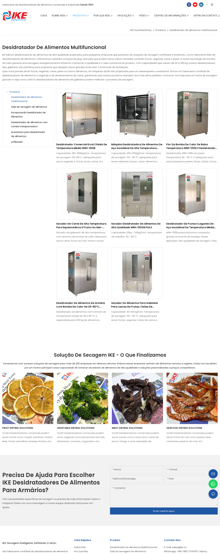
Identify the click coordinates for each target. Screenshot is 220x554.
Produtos (160, 30)
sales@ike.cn (179, 547)
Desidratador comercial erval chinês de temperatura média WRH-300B (81, 146)
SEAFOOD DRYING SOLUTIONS (184, 428)
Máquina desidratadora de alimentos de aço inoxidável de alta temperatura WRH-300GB (136, 146)
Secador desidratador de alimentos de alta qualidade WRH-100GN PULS (136, 225)
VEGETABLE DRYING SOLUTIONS (75, 428)
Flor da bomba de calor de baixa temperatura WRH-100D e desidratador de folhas (191, 146)
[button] (219, 15)
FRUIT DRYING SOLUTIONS (17, 428)
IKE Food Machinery (141, 30)
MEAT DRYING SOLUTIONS (127, 428)
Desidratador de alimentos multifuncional (193, 30)
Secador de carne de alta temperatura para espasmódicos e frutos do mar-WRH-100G (81, 225)
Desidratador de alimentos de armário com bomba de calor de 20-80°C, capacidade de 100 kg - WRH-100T (80, 305)
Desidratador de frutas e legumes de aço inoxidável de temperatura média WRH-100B (190, 225)
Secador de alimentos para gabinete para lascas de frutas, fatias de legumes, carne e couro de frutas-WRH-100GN (134, 305)
